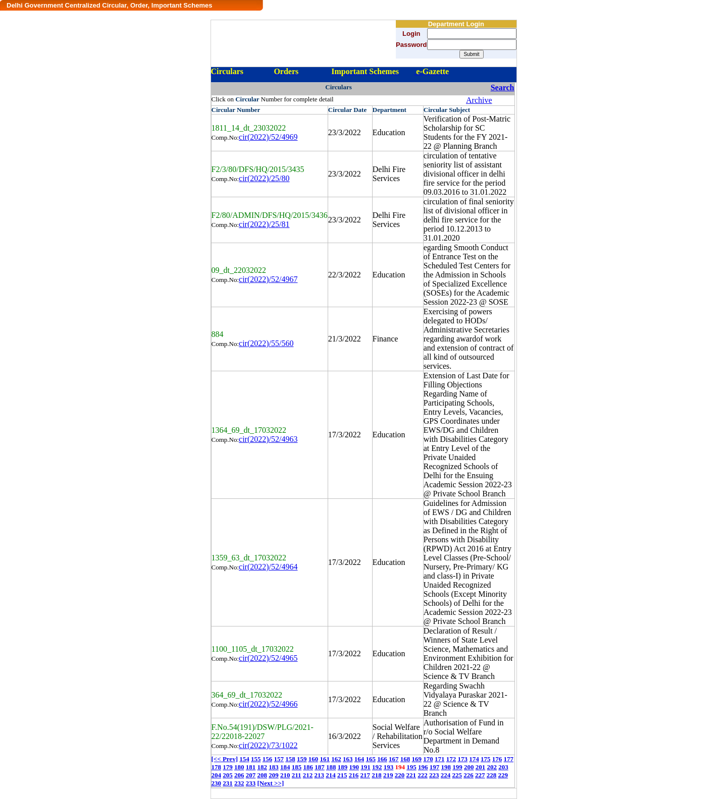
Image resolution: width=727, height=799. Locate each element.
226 (468, 775)
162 (336, 759)
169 (416, 759)
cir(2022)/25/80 (264, 178)
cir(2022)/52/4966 (268, 704)
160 (313, 759)
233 (251, 783)
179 (228, 767)
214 (331, 775)
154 (244, 759)
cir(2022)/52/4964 (268, 566)
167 (394, 759)
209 (274, 775)
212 (308, 775)
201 (481, 767)
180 (239, 767)
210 (285, 775)
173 (462, 759)
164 (359, 759)
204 (217, 775)
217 (365, 775)
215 (342, 775)
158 (290, 759)
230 (217, 783)
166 (382, 759)
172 (451, 759)
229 (503, 775)
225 (457, 775)
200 (469, 767)
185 (297, 767)
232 (239, 783)
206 (239, 775)
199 (457, 767)
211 (296, 775)
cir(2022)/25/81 (264, 224)
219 (388, 775)
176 (497, 759)
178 (217, 767)
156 (268, 759)
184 (285, 767)
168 (405, 759)
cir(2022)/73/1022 (268, 745)
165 (371, 759)
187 (320, 767)
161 (325, 759)
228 (492, 775)
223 (434, 775)
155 (256, 759)
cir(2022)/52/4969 (268, 137)
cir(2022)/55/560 (266, 343)
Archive (479, 100)
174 (474, 759)
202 (492, 767)
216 (354, 775)
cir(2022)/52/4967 (268, 279)
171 (440, 759)
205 (228, 775)
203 (503, 767)
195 (411, 767)
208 (262, 775)
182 (262, 767)
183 (274, 767)
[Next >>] (270, 783)
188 (331, 767)
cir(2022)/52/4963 (268, 439)
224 (446, 775)
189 (343, 767)
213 (320, 775)
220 (400, 775)
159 (302, 759)
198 (446, 767)
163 (348, 759)
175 (486, 759)
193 (389, 767)
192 (377, 767)
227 (480, 775)
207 (251, 775)
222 (423, 775)
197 (435, 767)
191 (365, 767)
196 (423, 767)
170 (428, 759)
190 (354, 767)
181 (251, 767)
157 (279, 759)
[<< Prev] (225, 759)
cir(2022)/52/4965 (268, 658)
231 (228, 783)
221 (411, 775)
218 (377, 775)
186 (308, 767)
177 (508, 759)
